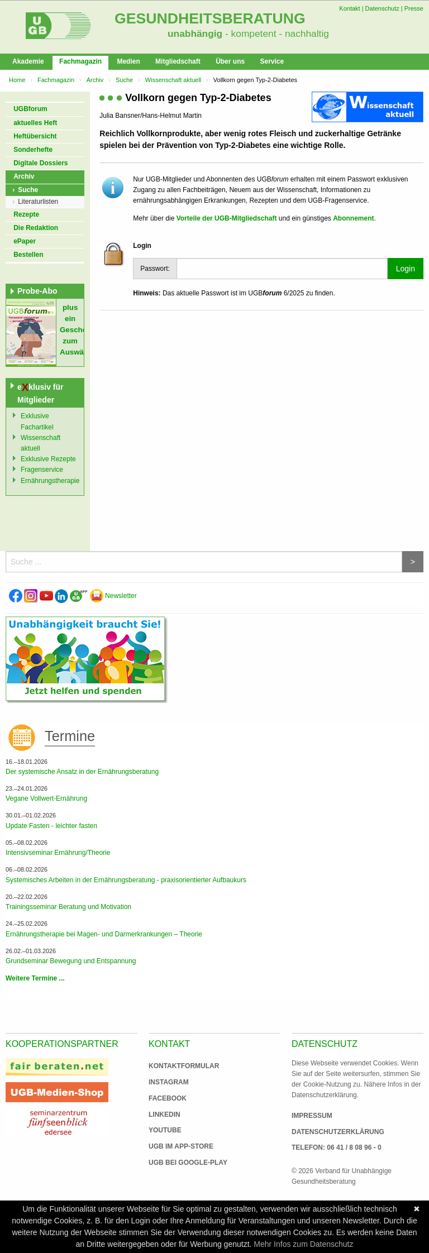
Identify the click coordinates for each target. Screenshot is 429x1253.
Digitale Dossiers (40, 163)
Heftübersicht (34, 136)
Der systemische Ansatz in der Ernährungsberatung (82, 772)
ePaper (24, 241)
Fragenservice (42, 470)
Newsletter (113, 596)
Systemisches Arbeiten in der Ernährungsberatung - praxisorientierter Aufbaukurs (126, 880)
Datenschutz (382, 8)
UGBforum (30, 109)
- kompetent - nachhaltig (275, 33)
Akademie (28, 61)
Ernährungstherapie (50, 481)
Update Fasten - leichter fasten (51, 826)
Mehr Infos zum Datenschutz (303, 1244)
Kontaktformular (184, 1066)
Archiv (95, 79)
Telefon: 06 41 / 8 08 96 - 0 (337, 1147)
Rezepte (26, 214)
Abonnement (353, 218)
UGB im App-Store (176, 1146)
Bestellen (28, 255)
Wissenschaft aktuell (173, 79)
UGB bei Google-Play (176, 1162)
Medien (128, 61)
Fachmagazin (80, 61)
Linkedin (164, 1114)
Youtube (165, 1130)
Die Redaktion (35, 228)
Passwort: (155, 268)
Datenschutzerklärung (338, 1132)
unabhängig (195, 33)
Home (17, 79)
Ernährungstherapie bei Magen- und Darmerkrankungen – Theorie (104, 934)
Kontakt (349, 8)
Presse (413, 8)
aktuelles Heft (35, 123)
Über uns (230, 61)
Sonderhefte (33, 150)
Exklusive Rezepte (48, 459)
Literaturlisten (38, 201)
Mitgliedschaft (178, 61)
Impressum (312, 1116)
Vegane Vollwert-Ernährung (46, 798)
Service (272, 61)
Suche (124, 79)
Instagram (169, 1082)
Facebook (168, 1098)
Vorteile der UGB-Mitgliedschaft (227, 218)
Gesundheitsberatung (210, 18)
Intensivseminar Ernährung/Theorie (58, 853)
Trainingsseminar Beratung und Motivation (68, 907)
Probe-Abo (37, 290)
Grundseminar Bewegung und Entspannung (71, 961)
